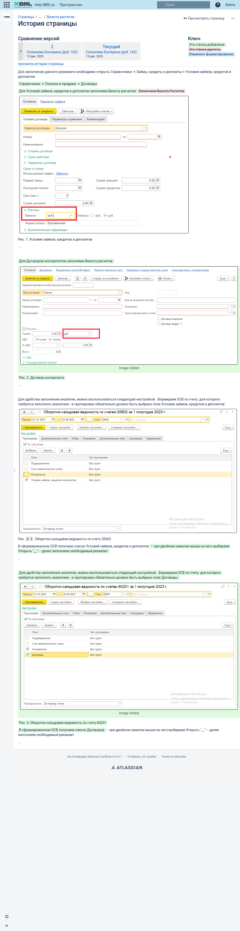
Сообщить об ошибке (141, 756)
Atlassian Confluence (101, 756)
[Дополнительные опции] (233, 18)
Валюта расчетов (61, 17)
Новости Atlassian (174, 756)
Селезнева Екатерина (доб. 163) (52, 52)
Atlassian (126, 767)
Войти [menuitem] (230, 5)
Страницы (26, 17)
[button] (6, 5)
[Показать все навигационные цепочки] (40, 17)
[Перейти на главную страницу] (34, 5)
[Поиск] (161, 5)
